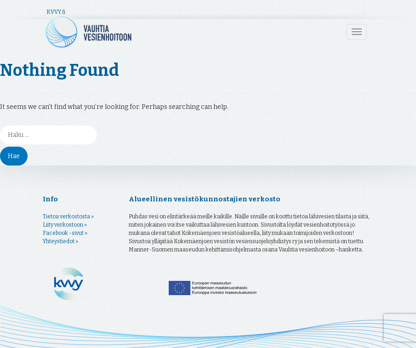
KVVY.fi (55, 12)
